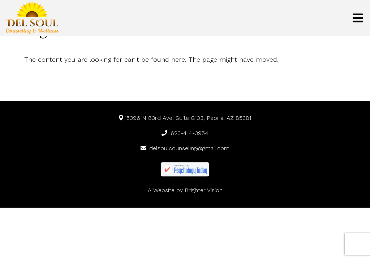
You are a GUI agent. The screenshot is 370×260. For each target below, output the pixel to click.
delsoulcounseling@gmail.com (185, 148)
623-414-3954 (185, 133)
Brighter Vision (204, 190)
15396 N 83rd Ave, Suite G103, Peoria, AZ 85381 (185, 117)
